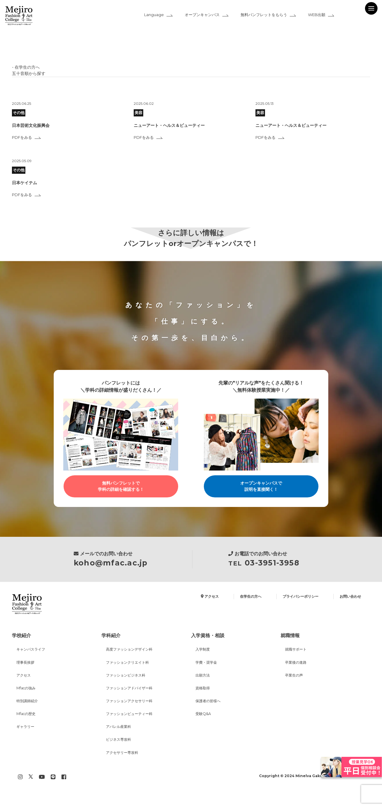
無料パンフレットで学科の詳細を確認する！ (121, 487)
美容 (139, 112)
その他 (19, 112)
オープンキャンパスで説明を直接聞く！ (261, 487)
